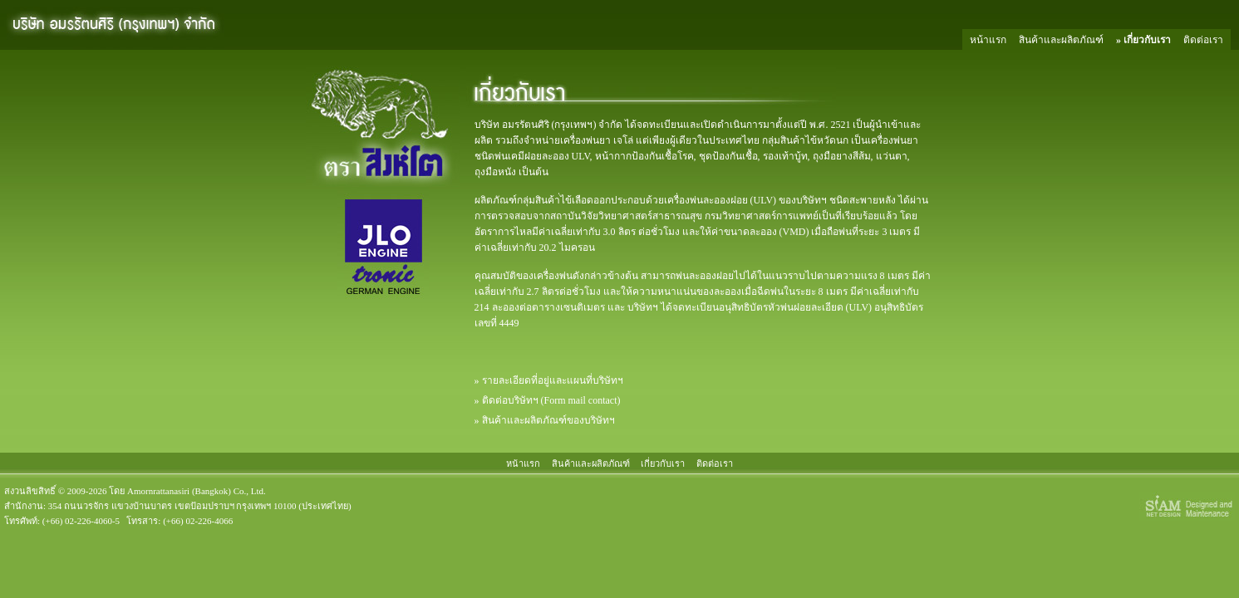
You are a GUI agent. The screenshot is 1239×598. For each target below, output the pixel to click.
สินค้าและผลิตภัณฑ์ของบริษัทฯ (548, 420)
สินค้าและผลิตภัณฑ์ (1061, 40)
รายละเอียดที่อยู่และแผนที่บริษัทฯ (552, 380)
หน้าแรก (988, 40)
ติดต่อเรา (1203, 40)
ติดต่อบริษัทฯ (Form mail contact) (551, 400)
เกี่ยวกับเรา (1147, 40)
